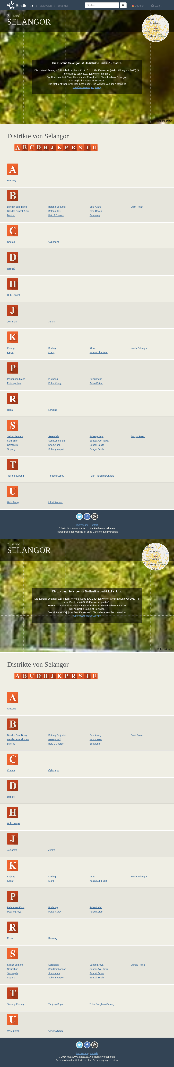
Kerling (52, 348)
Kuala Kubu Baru (99, 352)
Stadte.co (24, 5)
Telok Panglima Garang (102, 475)
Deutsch (139, 5)
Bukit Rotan (137, 206)
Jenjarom (12, 321)
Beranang (95, 215)
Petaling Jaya (14, 383)
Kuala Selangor (139, 348)
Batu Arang (95, 206)
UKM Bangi (13, 502)
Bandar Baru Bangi (17, 206)
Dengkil (11, 268)
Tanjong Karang (15, 475)
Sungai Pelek (138, 436)
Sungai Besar (97, 445)
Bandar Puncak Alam (18, 211)
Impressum (82, 525)
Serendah (53, 436)
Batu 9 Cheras (56, 215)
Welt (156, 5)
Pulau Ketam (96, 383)
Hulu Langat (13, 295)
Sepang (11, 449)
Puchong (53, 379)
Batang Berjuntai (57, 206)
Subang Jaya (96, 436)
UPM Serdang (55, 502)
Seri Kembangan (57, 440)
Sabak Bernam (15, 436)
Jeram (51, 321)
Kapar (10, 352)
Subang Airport (56, 449)
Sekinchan (12, 440)
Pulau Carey (55, 383)
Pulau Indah (96, 379)
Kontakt (94, 525)
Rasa (10, 409)
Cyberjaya (53, 242)
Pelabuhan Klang (16, 379)
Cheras (11, 242)
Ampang (11, 180)
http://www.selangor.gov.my (87, 87)
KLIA (92, 348)
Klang (51, 352)
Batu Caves (96, 211)
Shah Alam (54, 445)
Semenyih (12, 445)
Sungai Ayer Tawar (99, 440)
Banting (11, 215)
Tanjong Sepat (56, 475)
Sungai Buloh (97, 449)
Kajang (11, 348)
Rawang (52, 409)
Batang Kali (54, 211)
